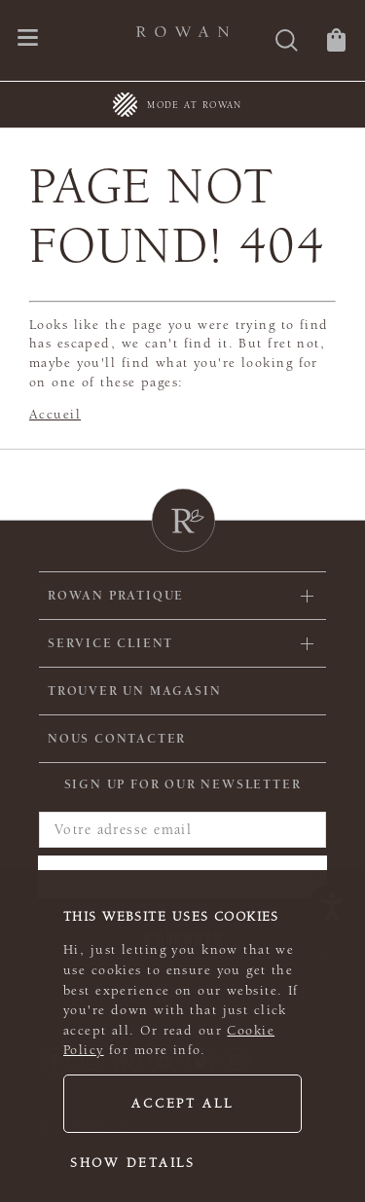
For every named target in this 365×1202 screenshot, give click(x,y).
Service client (110, 643)
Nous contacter (117, 739)
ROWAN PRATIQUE (116, 595)
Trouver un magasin (134, 691)
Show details (133, 1163)
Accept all (182, 1103)
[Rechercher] (287, 42)
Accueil (55, 414)
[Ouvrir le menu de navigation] (28, 39)
